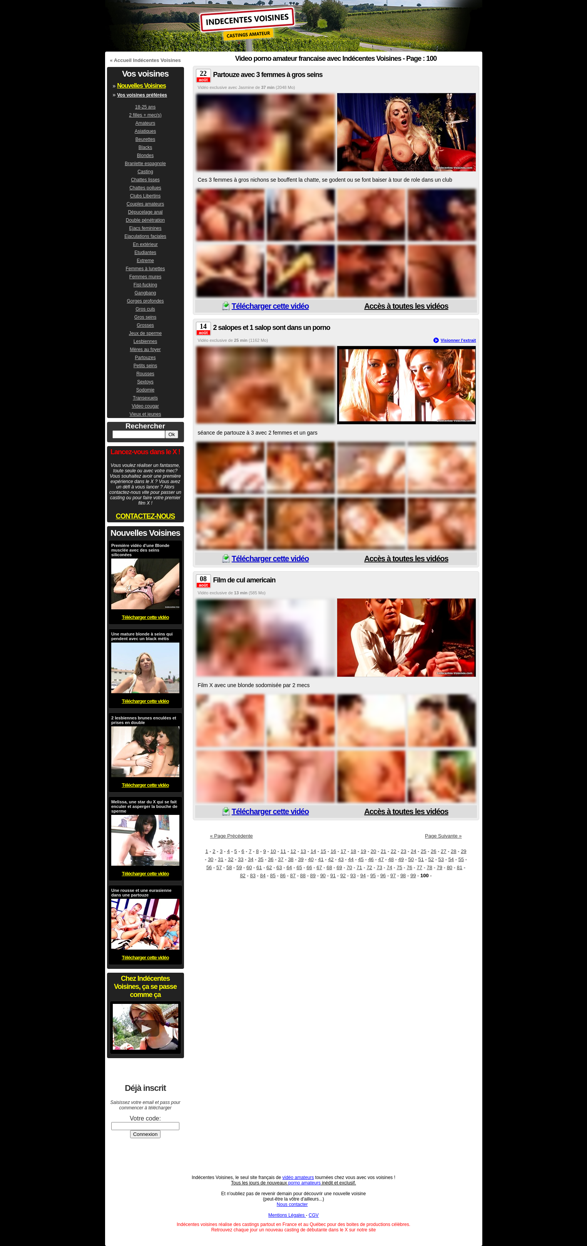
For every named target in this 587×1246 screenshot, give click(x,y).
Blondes (145, 155)
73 (379, 867)
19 (363, 851)
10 (273, 851)
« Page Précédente (231, 836)
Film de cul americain (244, 580)
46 (370, 859)
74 (389, 867)
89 (313, 875)
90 (323, 875)
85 (272, 875)
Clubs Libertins (145, 196)
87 (293, 875)
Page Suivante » (443, 836)
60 (249, 867)
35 (260, 859)
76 (409, 867)
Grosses (145, 325)
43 (340, 859)
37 (280, 859)
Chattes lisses (145, 179)
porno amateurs (304, 1183)
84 (262, 875)
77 (419, 867)
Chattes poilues (145, 188)
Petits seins (145, 365)
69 (339, 867)
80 (449, 867)
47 (380, 859)
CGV (314, 1215)
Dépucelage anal (145, 212)
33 (240, 859)
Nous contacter (292, 1204)
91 (333, 875)
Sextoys (145, 382)
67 (319, 867)
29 (463, 851)
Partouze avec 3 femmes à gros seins (268, 75)
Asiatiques (145, 131)
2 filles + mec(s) (145, 115)
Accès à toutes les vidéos (406, 306)
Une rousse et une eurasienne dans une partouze (141, 892)
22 (393, 851)
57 (219, 867)
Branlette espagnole (145, 163)
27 (443, 851)
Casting (145, 171)
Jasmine (246, 87)
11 (283, 851)
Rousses (145, 373)
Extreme (145, 260)
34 (250, 859)
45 (360, 859)
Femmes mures (145, 276)
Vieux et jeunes (145, 414)
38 (290, 859)
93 (353, 875)
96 (383, 875)
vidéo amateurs (298, 1177)
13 (303, 851)
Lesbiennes (145, 341)
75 (399, 867)
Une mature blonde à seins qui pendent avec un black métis (142, 636)
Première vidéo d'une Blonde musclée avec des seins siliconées (140, 550)
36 (270, 859)
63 (279, 867)
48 (390, 859)
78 (429, 867)
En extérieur (145, 244)
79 (439, 867)
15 (323, 851)
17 (343, 851)
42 (330, 859)
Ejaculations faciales (145, 236)
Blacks (145, 147)
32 (230, 859)
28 (453, 851)
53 (441, 859)
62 (269, 867)
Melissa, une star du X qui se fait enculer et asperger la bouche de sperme (144, 806)
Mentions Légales (287, 1215)
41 (320, 859)
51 (421, 859)
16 (333, 851)
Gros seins (145, 317)
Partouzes (145, 357)
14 (313, 851)
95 (373, 875)
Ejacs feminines (145, 228)
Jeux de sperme (145, 333)
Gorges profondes (145, 301)
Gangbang (145, 293)
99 (413, 875)
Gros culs (145, 309)
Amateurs (145, 123)
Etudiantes (145, 252)
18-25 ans (145, 107)
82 (242, 875)
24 (413, 851)
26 (433, 851)
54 (451, 859)
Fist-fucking (145, 285)
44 (350, 859)
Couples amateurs (145, 204)
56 (209, 867)
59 (239, 867)
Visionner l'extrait (458, 340)
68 (329, 867)
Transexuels (145, 398)
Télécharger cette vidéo (270, 306)
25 (423, 851)
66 (309, 867)
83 (252, 875)
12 (293, 851)
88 (303, 875)
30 (210, 859)
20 (373, 851)
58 (229, 867)
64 (289, 867)
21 (383, 851)
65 (299, 867)
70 (349, 867)
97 (393, 875)
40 (310, 859)
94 (363, 875)
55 (461, 859)
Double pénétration (145, 220)
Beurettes (145, 139)
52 (431, 859)
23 (403, 851)
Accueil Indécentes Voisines (147, 60)
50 (411, 859)
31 (220, 859)
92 (343, 875)
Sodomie (145, 390)
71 (359, 867)
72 (369, 867)
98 (403, 875)
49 (400, 859)
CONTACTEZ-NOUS (145, 516)
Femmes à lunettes (145, 268)
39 (300, 859)
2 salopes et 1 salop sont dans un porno (271, 327)
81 (459, 867)
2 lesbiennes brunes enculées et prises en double (143, 720)
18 (353, 851)
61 (259, 867)
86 (283, 875)
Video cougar (145, 406)
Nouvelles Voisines (141, 85)
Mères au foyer (145, 349)
